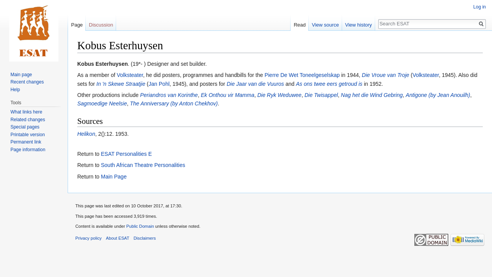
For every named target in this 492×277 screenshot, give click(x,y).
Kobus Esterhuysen (102, 64)
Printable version (27, 134)
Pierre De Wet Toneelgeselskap (302, 75)
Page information (27, 149)
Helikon (86, 134)
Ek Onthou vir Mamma (227, 95)
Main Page (113, 177)
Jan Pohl (159, 84)
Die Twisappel (321, 95)
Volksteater (130, 75)
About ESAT (118, 238)
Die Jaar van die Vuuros (255, 84)
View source (325, 25)
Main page (21, 74)
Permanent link (25, 142)
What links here (26, 112)
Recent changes (27, 82)
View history (358, 25)
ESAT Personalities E (126, 154)
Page (77, 25)
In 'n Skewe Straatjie (120, 84)
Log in (479, 7)
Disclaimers (145, 238)
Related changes (27, 119)
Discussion (101, 25)
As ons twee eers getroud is (329, 84)
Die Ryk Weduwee (279, 95)
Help (15, 89)
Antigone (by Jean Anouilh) (438, 95)
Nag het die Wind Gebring (372, 95)
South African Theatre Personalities (143, 165)
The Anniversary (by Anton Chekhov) (174, 103)
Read (300, 25)
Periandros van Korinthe (169, 95)
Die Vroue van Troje (385, 75)
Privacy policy (88, 238)
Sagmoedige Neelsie (102, 103)
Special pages (24, 127)
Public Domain (140, 226)
